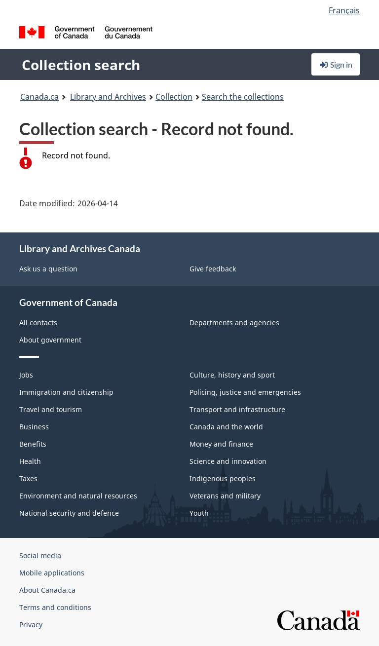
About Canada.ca (47, 590)
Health (30, 461)
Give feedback (213, 268)
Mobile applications (51, 572)
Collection (173, 96)
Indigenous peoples (223, 478)
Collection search (81, 64)
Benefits (32, 444)
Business (34, 426)
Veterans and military (225, 495)
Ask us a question (48, 268)
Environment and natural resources (78, 495)
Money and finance (221, 444)
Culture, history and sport (232, 375)
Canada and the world (226, 426)
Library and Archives (108, 96)
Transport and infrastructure (237, 409)
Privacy (30, 624)
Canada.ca (39, 96)
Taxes (28, 478)
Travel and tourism (50, 409)
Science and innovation (228, 461)
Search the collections (243, 96)
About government (50, 339)
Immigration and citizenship (66, 392)
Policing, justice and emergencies (245, 392)
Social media (40, 555)
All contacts (38, 322)
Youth (199, 513)
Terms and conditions (55, 607)
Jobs (26, 375)
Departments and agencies (234, 322)
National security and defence (69, 513)
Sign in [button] (335, 64)
